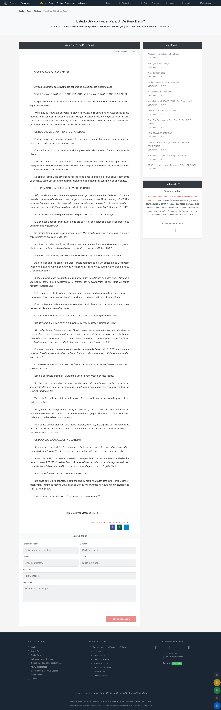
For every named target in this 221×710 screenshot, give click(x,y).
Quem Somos (35, 651)
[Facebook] (155, 647)
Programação (35, 675)
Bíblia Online (125, 3)
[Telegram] (189, 647)
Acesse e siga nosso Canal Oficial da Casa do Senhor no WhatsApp (110, 693)
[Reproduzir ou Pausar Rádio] (217, 705)
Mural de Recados (37, 667)
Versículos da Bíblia (102, 667)
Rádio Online (35, 655)
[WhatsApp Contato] (182, 647)
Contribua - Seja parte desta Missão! (45, 663)
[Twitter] (169, 647)
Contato (32, 679)
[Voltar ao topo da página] (217, 674)
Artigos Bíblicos (100, 652)
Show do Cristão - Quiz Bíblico (42, 671)
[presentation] (115, 608)
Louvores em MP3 (101, 675)
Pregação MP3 (100, 671)
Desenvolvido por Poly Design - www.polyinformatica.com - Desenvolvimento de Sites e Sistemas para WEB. (110, 705)
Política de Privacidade (172, 657)
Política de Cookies (143, 702)
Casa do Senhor (17, 3)
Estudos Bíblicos (149, 3)
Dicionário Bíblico (101, 659)
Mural (185, 3)
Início (21, 11)
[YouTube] (175, 647)
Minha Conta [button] (204, 3)
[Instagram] (162, 647)
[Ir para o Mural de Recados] (217, 682)
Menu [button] (169, 3)
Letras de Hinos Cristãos (40, 659)
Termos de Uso (172, 653)
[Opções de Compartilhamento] (217, 690)
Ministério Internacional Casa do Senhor (85, 702)
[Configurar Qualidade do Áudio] (217, 698)
